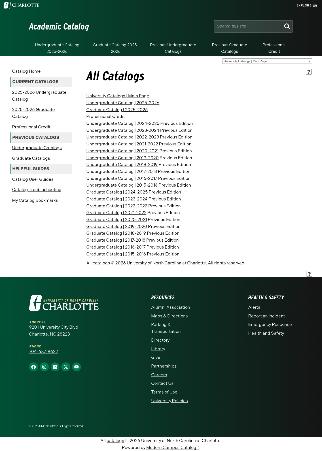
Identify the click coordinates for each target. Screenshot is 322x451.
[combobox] (267, 61)
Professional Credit (274, 48)
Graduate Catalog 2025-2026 (116, 48)
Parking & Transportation (166, 328)
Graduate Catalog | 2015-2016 (116, 254)
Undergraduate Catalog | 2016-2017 (121, 178)
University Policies (169, 400)
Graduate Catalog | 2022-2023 (116, 205)
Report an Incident (266, 316)
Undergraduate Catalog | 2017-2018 (121, 171)
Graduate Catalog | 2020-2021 (116, 219)
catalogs (115, 440)
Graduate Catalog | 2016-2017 (116, 247)
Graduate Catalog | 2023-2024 (117, 199)
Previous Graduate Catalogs (229, 48)
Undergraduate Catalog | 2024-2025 (122, 123)
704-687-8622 (43, 351)
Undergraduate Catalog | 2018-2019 (122, 164)
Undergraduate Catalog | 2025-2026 (122, 102)
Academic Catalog (59, 26)
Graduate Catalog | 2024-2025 (117, 192)
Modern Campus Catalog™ (172, 447)
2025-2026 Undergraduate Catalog (39, 96)
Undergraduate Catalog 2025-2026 (57, 48)
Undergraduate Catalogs (37, 147)
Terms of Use (164, 392)
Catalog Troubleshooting (36, 189)
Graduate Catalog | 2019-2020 (116, 226)
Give (155, 357)
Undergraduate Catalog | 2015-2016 (122, 185)
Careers (159, 374)
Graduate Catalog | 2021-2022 (116, 212)
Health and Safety (266, 333)
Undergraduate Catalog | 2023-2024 (122, 130)
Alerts (254, 307)
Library (158, 348)
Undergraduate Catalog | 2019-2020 (122, 157)
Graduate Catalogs (31, 158)
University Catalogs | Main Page (117, 95)
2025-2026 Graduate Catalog (33, 113)
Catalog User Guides (32, 179)
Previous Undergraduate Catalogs (173, 48)
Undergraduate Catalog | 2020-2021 (122, 150)
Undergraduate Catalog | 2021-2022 (122, 144)
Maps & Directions (169, 316)
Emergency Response (270, 324)
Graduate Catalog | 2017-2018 (115, 240)
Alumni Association (170, 307)
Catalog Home (26, 71)
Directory (160, 340)
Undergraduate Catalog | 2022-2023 (122, 137)
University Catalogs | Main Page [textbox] (245, 61)
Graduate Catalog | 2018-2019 (116, 233)
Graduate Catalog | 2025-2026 (117, 109)
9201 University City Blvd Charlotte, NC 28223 (53, 331)
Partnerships (164, 366)
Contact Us (162, 383)
